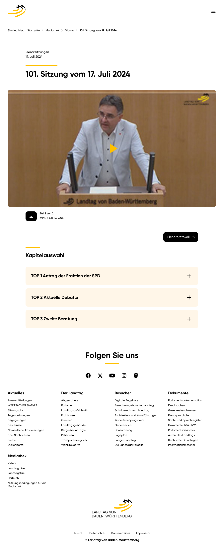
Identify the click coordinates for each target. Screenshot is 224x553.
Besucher (123, 393)
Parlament (67, 405)
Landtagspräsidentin (74, 410)
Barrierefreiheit (121, 533)
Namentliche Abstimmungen (26, 430)
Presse (12, 440)
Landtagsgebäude (73, 425)
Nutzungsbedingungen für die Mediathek (27, 484)
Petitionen (67, 435)
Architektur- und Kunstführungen (136, 415)
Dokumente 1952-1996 (182, 425)
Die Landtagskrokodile (129, 444)
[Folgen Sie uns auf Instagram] (124, 375)
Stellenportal (16, 444)
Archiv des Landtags (181, 435)
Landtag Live (16, 468)
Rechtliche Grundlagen (183, 440)
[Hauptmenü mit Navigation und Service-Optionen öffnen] (213, 11)
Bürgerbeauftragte (73, 430)
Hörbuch (13, 478)
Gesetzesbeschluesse (181, 410)
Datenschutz (97, 533)
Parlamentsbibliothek (181, 430)
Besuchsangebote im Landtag (134, 405)
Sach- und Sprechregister (185, 420)
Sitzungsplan (16, 410)
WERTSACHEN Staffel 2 (22, 405)
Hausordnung (123, 430)
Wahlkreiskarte (70, 444)
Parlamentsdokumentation (185, 400)
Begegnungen (17, 420)
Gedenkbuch (123, 425)
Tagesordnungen (19, 415)
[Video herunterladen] (31, 216)
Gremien (66, 420)
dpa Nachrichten (19, 435)
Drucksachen (176, 405)
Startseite (33, 30)
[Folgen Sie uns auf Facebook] (88, 375)
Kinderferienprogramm (129, 420)
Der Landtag (72, 393)
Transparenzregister (74, 440)
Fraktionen (68, 415)
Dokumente (178, 393)
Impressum (143, 533)
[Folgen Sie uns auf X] (100, 375)
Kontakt (79, 533)
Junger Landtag (125, 440)
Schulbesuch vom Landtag (132, 410)
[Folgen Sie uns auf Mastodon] (136, 375)
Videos (69, 30)
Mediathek (52, 30)
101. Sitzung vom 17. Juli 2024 (98, 30)
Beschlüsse (15, 425)
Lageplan (121, 435)
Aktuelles (16, 393)
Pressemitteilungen (20, 400)
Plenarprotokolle (178, 415)
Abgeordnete (69, 400)
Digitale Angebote (126, 400)
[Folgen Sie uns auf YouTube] (112, 375)
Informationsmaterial (181, 444)
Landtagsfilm (16, 473)
